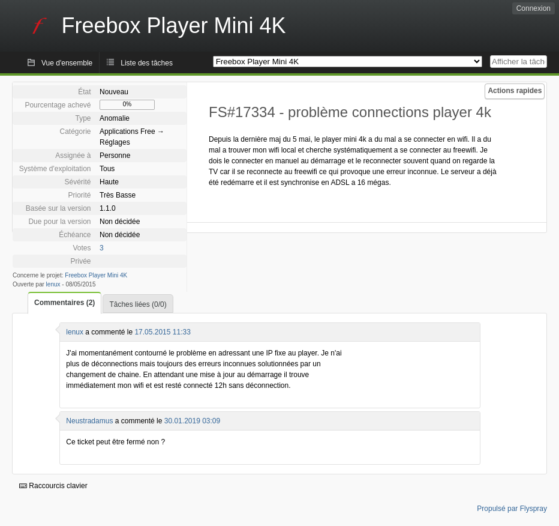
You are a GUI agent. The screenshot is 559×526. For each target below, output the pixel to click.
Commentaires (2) (64, 302)
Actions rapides (515, 90)
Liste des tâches (147, 63)
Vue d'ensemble (66, 63)
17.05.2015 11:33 (162, 332)
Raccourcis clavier (53, 486)
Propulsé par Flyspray (512, 508)
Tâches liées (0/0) (137, 304)
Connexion (533, 8)
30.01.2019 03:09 (192, 421)
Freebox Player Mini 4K (96, 275)
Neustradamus (89, 421)
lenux (53, 284)
